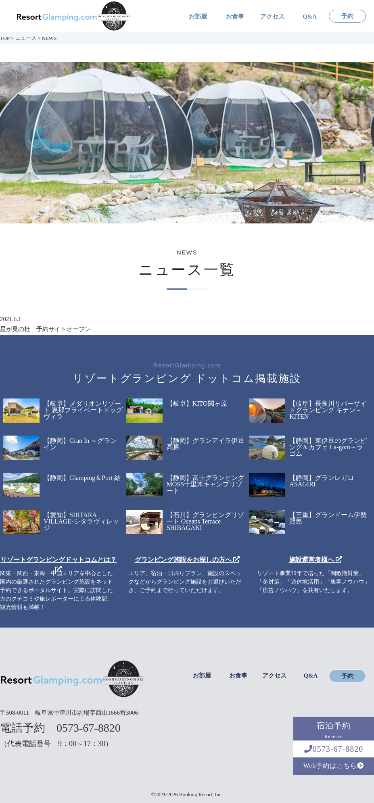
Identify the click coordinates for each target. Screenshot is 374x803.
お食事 (235, 17)
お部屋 (198, 17)
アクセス (272, 17)
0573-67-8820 (333, 749)
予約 (347, 16)
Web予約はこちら (333, 765)
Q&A (310, 17)
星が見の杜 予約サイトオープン (45, 329)
